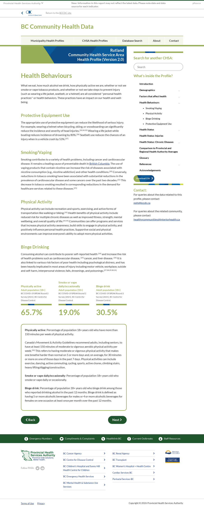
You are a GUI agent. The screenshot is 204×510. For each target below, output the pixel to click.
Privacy (41, 503)
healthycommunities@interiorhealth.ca (157, 219)
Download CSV (143, 178)
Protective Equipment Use (159, 123)
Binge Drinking (153, 118)
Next (117, 420)
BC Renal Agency (121, 453)
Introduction (146, 83)
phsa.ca (197, 3)
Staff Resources (169, 439)
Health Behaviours (149, 102)
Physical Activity (154, 113)
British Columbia (99, 163)
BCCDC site (65, 13)
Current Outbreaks (140, 439)
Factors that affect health (152, 96)
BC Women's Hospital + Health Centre (132, 466)
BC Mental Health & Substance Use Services (80, 484)
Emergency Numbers (38, 439)
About (157, 40)
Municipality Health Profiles (47, 40)
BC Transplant (120, 459)
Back (30, 420)
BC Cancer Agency (72, 453)
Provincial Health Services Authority (22, 3)
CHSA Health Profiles (95, 40)
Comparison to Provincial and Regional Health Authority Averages (158, 150)
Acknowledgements (150, 170)
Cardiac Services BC (122, 472)
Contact (174, 40)
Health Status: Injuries (151, 135)
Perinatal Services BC (123, 479)
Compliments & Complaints (77, 439)
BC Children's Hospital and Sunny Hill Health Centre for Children (81, 468)
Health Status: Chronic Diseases (156, 141)
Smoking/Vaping (154, 108)
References (145, 164)
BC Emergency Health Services (78, 476)
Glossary (144, 157)
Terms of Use (27, 503)
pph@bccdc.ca (142, 202)
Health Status (146, 129)
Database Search (132, 40)
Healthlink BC (111, 439)
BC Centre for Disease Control (78, 459)
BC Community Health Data (57, 26)
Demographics (147, 90)
